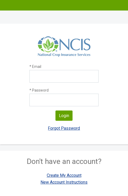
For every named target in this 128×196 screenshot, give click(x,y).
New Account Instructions (64, 182)
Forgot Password (64, 128)
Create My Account (64, 175)
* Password (39, 90)
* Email (35, 66)
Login (64, 115)
